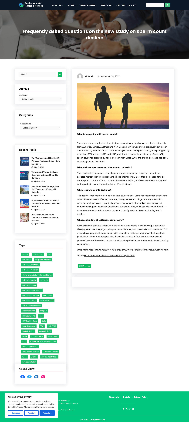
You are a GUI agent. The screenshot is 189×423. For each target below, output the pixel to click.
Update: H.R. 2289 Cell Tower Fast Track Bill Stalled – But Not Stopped (46, 265)
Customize (16, 413)
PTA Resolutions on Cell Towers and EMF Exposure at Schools (45, 279)
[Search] (167, 5)
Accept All (47, 413)
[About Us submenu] (62, 5)
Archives (23, 97)
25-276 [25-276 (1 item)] (25, 344)
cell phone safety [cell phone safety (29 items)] (29, 370)
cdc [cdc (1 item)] (49, 344)
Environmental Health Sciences (34, 4)
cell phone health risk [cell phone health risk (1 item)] (30, 355)
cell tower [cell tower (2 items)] (44, 370)
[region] (31, 405)
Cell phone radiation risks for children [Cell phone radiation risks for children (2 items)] (37, 365)
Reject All (31, 413)
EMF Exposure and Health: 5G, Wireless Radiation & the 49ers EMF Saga (46, 222)
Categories (25, 141)
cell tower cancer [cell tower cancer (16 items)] (29, 375)
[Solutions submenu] (111, 5)
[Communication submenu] (96, 5)
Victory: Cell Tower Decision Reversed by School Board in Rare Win (45, 236)
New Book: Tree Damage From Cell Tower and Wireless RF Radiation (45, 250)
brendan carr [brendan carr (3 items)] (38, 344)
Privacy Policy (141, 398)
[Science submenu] (74, 5)
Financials (114, 398)
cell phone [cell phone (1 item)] (26, 349)
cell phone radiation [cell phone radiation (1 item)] (30, 360)
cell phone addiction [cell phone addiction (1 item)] (43, 349)
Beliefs (126, 398)
